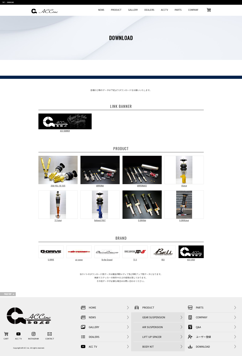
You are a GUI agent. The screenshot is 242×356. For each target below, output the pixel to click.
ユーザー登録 (199, 337)
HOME (88, 307)
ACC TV (88, 346)
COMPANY (193, 9)
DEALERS (149, 9)
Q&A (194, 327)
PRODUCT (116, 9)
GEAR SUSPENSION (153, 317)
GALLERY (133, 9)
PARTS (178, 9)
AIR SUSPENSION (152, 327)
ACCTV (164, 9)
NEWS (101, 9)
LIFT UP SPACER (151, 337)
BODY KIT (148, 346)
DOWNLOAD (198, 346)
